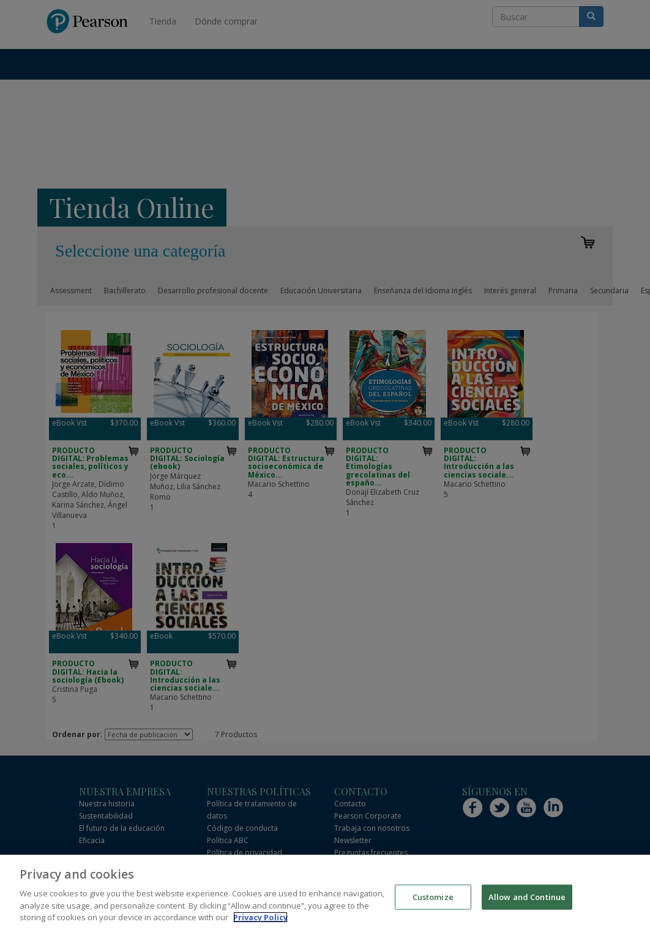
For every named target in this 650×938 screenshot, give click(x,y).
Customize (433, 898)
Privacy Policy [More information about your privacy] (260, 919)
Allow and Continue (527, 898)
